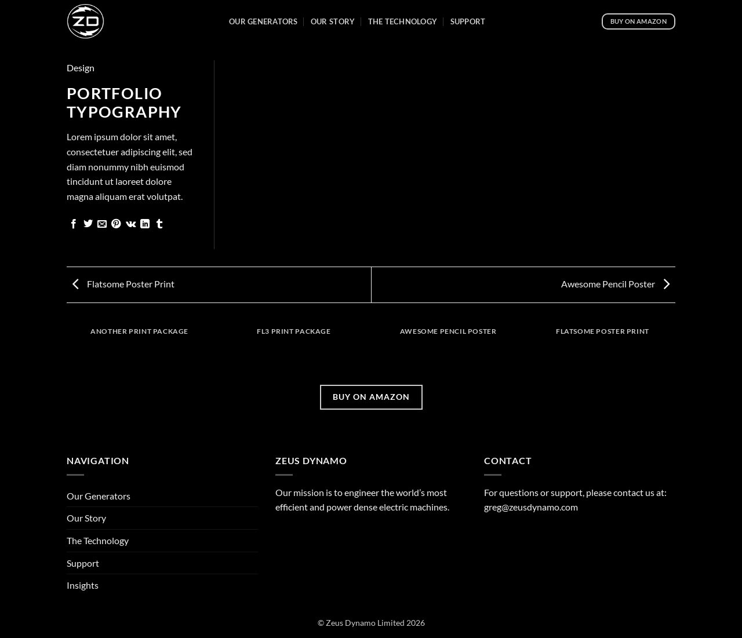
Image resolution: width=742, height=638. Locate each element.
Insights (83, 584)
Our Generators (263, 21)
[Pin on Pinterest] (116, 224)
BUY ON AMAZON (371, 397)
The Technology (403, 21)
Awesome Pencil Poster (615, 283)
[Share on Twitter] (88, 224)
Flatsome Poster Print (123, 283)
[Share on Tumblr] (159, 224)
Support (468, 21)
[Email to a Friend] (102, 224)
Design (80, 67)
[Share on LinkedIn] (145, 224)
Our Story (333, 21)
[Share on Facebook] (73, 224)
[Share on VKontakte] (131, 224)
